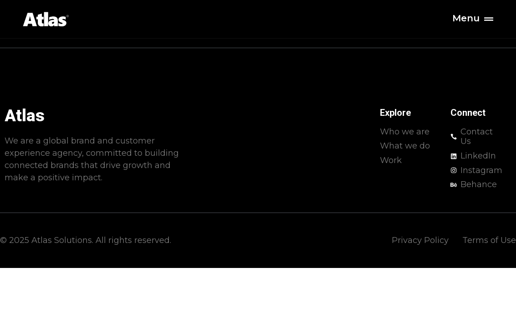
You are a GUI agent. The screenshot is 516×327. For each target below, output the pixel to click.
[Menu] (488, 19)
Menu (466, 18)
